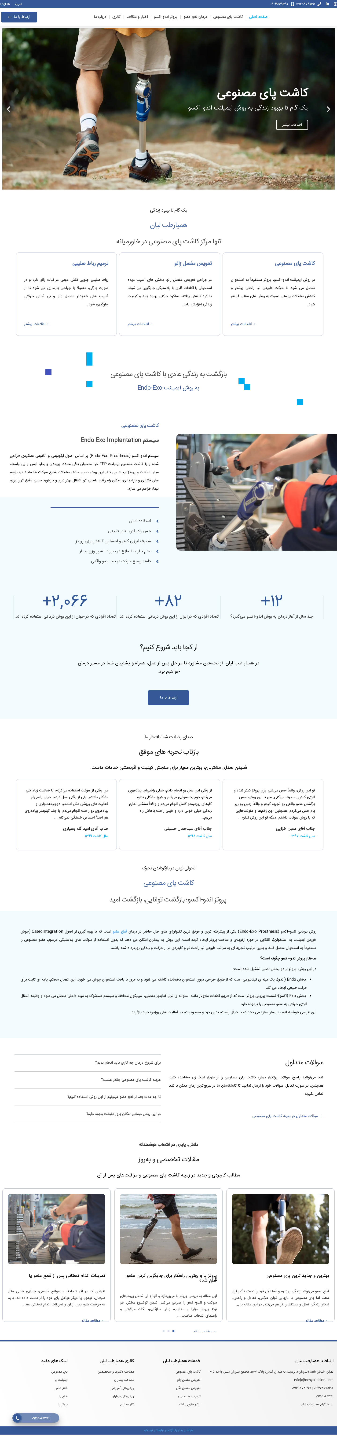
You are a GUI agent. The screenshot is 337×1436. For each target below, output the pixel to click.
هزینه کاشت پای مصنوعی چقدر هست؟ (131, 1081)
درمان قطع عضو (195, 18)
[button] (328, 110)
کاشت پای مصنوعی (228, 18)
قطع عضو (120, 1053)
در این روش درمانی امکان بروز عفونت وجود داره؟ (123, 1115)
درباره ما (100, 18)
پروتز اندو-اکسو (165, 18)
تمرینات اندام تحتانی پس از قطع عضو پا (67, 1277)
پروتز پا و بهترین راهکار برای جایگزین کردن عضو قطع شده (172, 1279)
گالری (116, 18)
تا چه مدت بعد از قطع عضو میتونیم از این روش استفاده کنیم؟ (114, 1098)
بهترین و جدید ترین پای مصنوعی (298, 1277)
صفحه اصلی (258, 18)
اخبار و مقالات (137, 18)
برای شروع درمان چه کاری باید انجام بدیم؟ (128, 1064)
